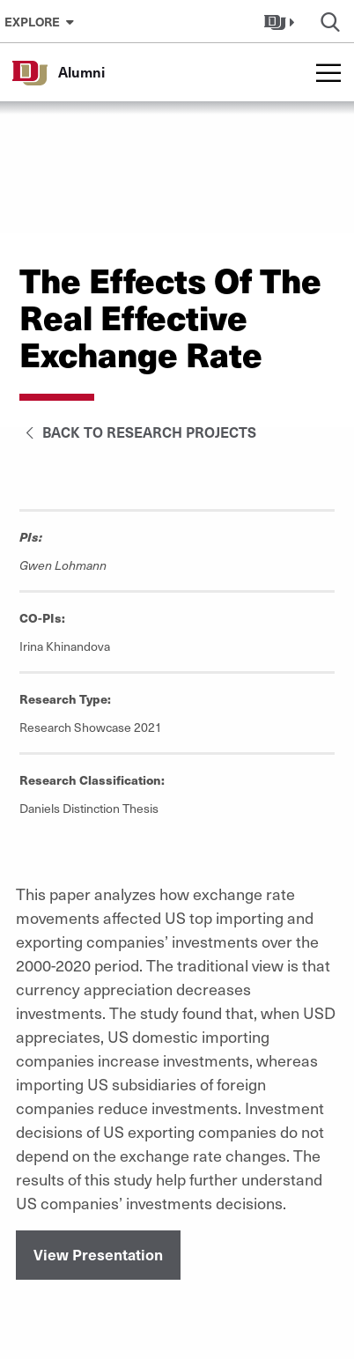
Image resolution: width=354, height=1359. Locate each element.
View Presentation (98, 1254)
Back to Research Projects (137, 431)
